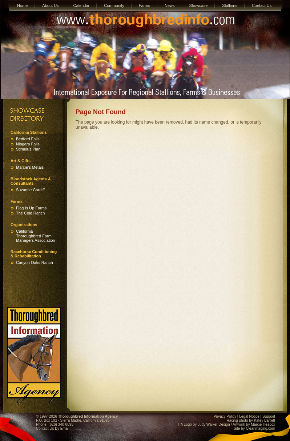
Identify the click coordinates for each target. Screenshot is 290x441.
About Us (50, 5)
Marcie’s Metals (30, 167)
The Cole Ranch (30, 213)
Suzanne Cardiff (30, 190)
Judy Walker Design (214, 424)
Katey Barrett (264, 420)
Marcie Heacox (263, 424)
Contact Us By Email (52, 428)
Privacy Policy (225, 416)
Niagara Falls (28, 144)
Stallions (229, 5)
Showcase (198, 5)
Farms (144, 5)
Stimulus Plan (28, 149)
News (170, 5)
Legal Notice (249, 416)
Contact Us (261, 5)
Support (268, 416)
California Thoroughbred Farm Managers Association (35, 235)
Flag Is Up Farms (31, 208)
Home (22, 5)
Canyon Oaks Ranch (34, 262)
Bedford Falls (28, 139)
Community (114, 5)
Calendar (81, 5)
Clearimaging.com (260, 428)
